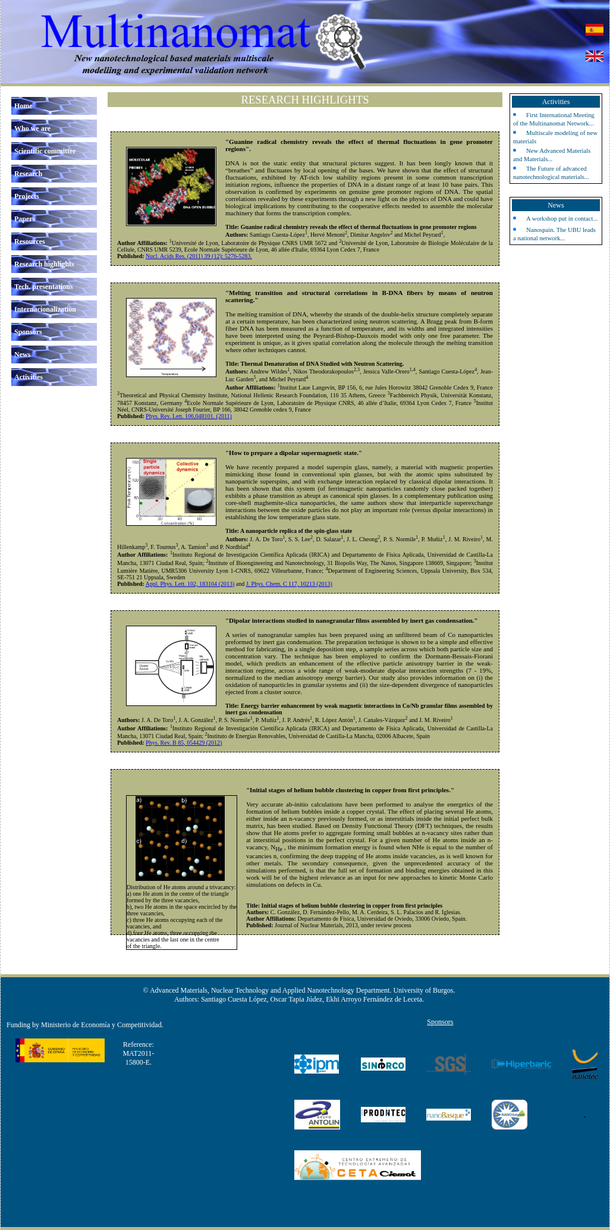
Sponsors (28, 332)
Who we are (32, 128)
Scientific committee (45, 151)
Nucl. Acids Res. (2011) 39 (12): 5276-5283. (199, 256)
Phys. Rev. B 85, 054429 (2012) (184, 742)
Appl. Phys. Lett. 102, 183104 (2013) (190, 584)
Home (23, 106)
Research (28, 174)
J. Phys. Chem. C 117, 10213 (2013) (289, 584)
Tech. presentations (43, 287)
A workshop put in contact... (562, 218)
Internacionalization (45, 309)
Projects (26, 196)
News (22, 354)
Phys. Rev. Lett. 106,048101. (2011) (189, 416)
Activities (28, 377)
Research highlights (44, 264)
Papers (24, 219)
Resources (29, 241)
